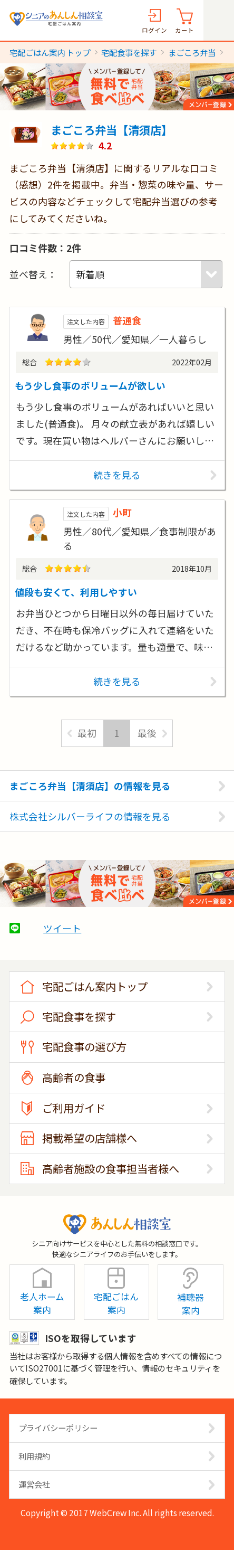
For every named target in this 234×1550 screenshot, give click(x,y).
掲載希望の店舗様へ (89, 1138)
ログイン (154, 30)
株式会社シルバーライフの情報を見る (90, 816)
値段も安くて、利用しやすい (76, 592)
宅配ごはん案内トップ (95, 986)
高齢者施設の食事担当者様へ (110, 1168)
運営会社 (34, 1484)
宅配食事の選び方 (84, 1046)
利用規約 (34, 1456)
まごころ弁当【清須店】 (111, 129)
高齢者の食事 (73, 1077)
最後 (147, 733)
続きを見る (117, 474)
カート (184, 30)
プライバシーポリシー (57, 1427)
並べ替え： (33, 274)
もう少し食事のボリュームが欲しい (90, 385)
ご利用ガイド (73, 1108)
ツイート (62, 928)
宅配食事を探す (79, 1016)
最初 (86, 733)
